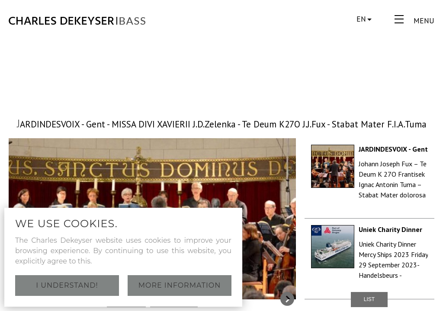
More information (179, 285)
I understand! (67, 285)
